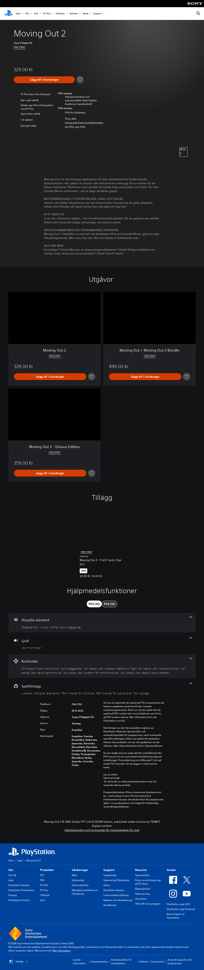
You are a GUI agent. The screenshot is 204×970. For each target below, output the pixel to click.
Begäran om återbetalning (117, 900)
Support (97, 13)
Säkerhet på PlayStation (116, 880)
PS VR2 (44, 885)
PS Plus (47, 13)
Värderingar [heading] (80, 870)
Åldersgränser (142, 888)
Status (106, 885)
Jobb (10, 880)
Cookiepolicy (158, 961)
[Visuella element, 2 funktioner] (102, 622)
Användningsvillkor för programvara (180, 961)
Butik (85, 13)
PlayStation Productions (21, 890)
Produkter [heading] (47, 870)
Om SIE (12, 875)
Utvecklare (141, 898)
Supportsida (110, 875)
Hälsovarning (142, 893)
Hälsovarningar (111, 778)
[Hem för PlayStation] (9, 13)
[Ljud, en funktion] (102, 643)
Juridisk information (79, 961)
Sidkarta (143, 961)
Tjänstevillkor (142, 875)
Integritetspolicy (99, 961)
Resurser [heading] (141, 870)
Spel (18, 13)
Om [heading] (10, 870)
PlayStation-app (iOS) (178, 904)
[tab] (94, 604)
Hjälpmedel (78, 880)
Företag (12, 895)
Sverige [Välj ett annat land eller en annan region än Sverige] (18, 961)
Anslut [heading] (171, 870)
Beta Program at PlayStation (175, 915)
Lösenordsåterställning (115, 895)
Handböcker (110, 905)
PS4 (36, 13)
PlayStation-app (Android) (181, 909)
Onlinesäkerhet (80, 885)
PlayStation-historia (19, 900)
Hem (11, 860)
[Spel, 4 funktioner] (102, 689)
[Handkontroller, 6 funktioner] (102, 666)
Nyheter (74, 13)
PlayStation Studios (18, 885)
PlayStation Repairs (114, 890)
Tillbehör (60, 13)
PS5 (27, 13)
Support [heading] (108, 870)
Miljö (74, 875)
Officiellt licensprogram (148, 903)
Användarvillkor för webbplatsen (121, 961)
